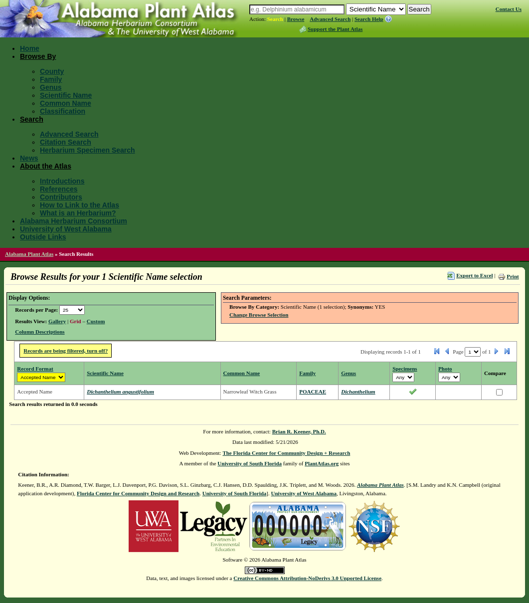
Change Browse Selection (258, 315)
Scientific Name (66, 95)
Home (29, 48)
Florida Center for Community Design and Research (138, 493)
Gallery (57, 321)
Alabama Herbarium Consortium (73, 221)
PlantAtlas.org (322, 463)
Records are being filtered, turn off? (65, 351)
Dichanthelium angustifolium (120, 392)
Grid (75, 321)
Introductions (62, 181)
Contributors (61, 197)
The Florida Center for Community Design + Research (286, 453)
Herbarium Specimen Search (87, 150)
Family (51, 79)
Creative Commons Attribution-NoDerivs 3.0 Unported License (307, 578)
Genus (51, 87)
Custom (96, 321)
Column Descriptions (39, 332)
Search (275, 19)
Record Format (35, 369)
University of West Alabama (66, 229)
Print (513, 276)
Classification (62, 111)
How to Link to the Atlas (79, 205)
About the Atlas (45, 166)
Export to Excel (474, 275)
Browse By (38, 56)
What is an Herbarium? (78, 213)
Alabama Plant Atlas (29, 254)
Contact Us (509, 9)
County (52, 71)
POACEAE (312, 392)
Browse (296, 19)
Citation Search (65, 142)
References (59, 189)
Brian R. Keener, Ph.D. (299, 431)
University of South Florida (249, 463)
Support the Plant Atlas (335, 29)
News (29, 158)
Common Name (65, 103)
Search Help (368, 19)
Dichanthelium (358, 392)
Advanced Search (330, 19)
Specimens (404, 369)
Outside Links (43, 237)
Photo (445, 369)
